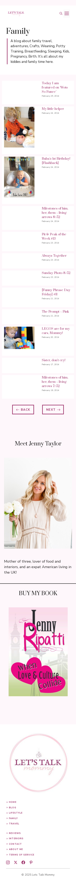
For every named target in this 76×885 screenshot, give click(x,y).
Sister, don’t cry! (53, 360)
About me (16, 849)
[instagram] (8, 862)
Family (13, 818)
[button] (61, 14)
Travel (14, 823)
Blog (12, 807)
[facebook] (23, 862)
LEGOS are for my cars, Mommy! (56, 331)
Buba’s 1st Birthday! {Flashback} (56, 161)
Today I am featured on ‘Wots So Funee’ (55, 87)
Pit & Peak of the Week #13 (54, 236)
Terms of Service (21, 854)
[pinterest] (31, 862)
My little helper (53, 109)
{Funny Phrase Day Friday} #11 (56, 292)
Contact (15, 844)
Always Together (54, 256)
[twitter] (15, 862)
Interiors (16, 838)
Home (12, 802)
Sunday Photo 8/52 (56, 273)
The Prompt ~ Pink (55, 312)
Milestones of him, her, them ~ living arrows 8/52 (55, 212)
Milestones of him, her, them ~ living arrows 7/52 (55, 381)
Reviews (15, 833)
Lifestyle (15, 812)
